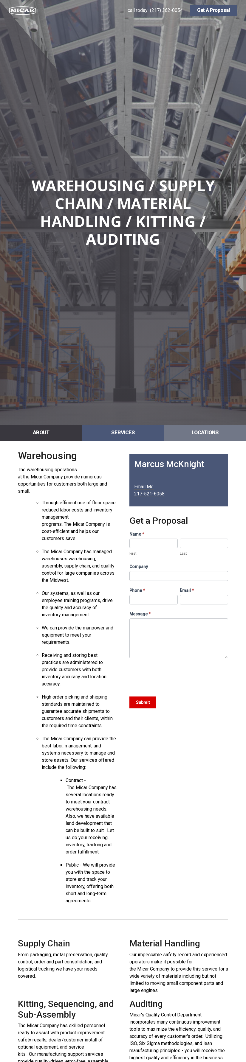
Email (187, 590)
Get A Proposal (213, 10)
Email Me (144, 486)
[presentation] (174, 676)
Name (136, 534)
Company (138, 566)
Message (140, 614)
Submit (143, 702)
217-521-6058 (149, 494)
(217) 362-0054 (166, 10)
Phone (137, 590)
